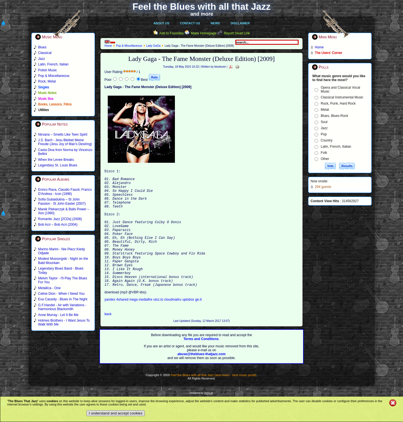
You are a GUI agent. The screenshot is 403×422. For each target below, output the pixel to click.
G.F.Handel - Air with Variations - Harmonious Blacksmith (62, 307)
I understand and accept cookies (115, 413)
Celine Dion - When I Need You (61, 294)
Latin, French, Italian (336, 146)
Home (108, 45)
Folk (324, 153)
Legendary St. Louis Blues (57, 165)
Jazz (324, 128)
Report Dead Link (237, 33)
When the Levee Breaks (56, 160)
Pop (324, 134)
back (107, 339)
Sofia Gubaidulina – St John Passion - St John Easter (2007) (62, 201)
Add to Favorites (171, 33)
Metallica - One (49, 288)
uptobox (188, 325)
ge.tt (198, 325)
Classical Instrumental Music (342, 97)
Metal (325, 110)
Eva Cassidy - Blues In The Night (62, 299)
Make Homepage (203, 33)
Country (326, 140)
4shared (122, 325)
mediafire (145, 325)
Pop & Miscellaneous (129, 45)
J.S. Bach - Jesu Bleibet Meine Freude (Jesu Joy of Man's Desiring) (65, 142)
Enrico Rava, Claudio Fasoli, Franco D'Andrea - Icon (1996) (65, 191)
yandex (110, 325)
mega (134, 325)
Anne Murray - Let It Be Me (58, 315)
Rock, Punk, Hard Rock (338, 103)
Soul (324, 122)
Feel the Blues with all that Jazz (201, 6)
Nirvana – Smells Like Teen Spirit (62, 134)
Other (325, 159)
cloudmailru (173, 325)
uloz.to (158, 325)
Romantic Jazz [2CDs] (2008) (60, 219)
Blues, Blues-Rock (334, 116)
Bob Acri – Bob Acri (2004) (58, 225)
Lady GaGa (153, 45)
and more (201, 14)
